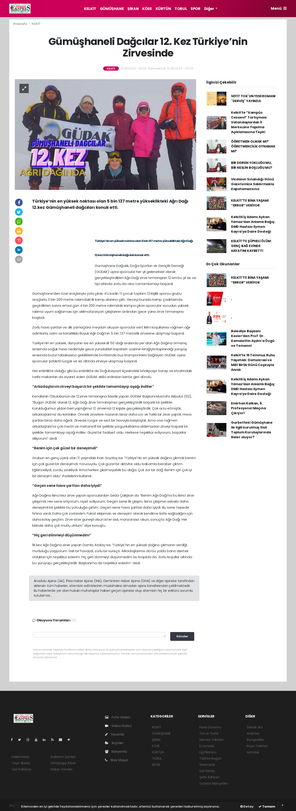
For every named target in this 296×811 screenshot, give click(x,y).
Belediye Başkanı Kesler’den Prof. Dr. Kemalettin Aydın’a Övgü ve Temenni (252, 338)
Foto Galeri (117, 717)
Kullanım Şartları (63, 757)
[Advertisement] (114, 223)
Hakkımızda (20, 757)
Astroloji (253, 752)
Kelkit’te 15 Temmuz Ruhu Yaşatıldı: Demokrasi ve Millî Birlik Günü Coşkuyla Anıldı (253, 362)
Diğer (209, 8)
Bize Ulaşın (116, 760)
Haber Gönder (62, 769)
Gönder (182, 636)
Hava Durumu (210, 727)
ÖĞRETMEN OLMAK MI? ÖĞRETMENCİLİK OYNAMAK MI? (253, 146)
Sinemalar (207, 764)
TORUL (181, 8)
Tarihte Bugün (210, 758)
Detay (246, 806)
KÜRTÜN (163, 8)
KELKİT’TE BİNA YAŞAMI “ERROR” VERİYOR (250, 203)
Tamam (267, 806)
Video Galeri (118, 725)
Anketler (253, 733)
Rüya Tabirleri (257, 746)
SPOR (195, 8)
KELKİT (90, 8)
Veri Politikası (21, 769)
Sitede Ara (255, 727)
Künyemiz (116, 751)
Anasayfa (20, 24)
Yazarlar (115, 734)
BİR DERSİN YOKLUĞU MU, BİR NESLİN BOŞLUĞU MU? (251, 165)
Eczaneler (206, 746)
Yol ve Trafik (209, 733)
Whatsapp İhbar (63, 763)
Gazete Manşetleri (213, 783)
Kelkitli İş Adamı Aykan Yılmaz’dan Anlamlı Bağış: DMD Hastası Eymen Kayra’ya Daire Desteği (253, 224)
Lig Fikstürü (207, 752)
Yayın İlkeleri (21, 763)
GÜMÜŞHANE (112, 8)
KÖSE (147, 8)
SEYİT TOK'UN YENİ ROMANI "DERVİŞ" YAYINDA (253, 98)
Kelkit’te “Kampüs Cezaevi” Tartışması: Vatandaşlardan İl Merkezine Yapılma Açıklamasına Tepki (249, 122)
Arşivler (114, 743)
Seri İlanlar (207, 771)
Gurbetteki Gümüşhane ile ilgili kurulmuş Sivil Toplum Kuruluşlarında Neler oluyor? (252, 429)
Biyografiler (255, 739)
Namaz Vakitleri (211, 739)
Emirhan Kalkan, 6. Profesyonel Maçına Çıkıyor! (248, 408)
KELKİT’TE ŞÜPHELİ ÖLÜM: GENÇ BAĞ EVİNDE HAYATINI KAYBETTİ (251, 246)
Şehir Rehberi (209, 777)
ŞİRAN (133, 8)
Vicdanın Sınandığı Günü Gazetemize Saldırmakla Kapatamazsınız (252, 184)
